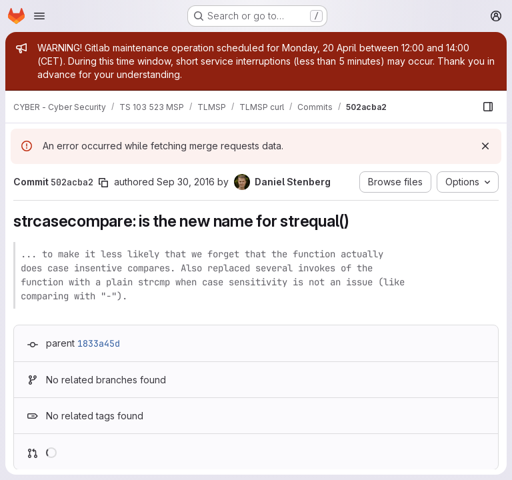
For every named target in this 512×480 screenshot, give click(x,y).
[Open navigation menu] (39, 16)
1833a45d (98, 343)
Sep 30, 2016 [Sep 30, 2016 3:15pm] (186, 181)
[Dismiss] (485, 146)
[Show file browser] (488, 106)
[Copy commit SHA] (103, 183)
